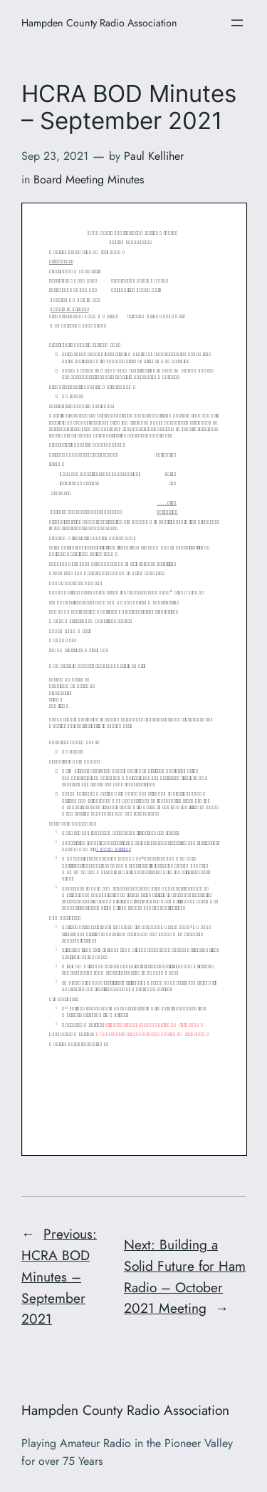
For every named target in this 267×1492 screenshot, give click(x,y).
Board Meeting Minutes (88, 179)
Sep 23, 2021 (54, 156)
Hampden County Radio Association (99, 23)
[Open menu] (237, 22)
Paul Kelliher (154, 156)
